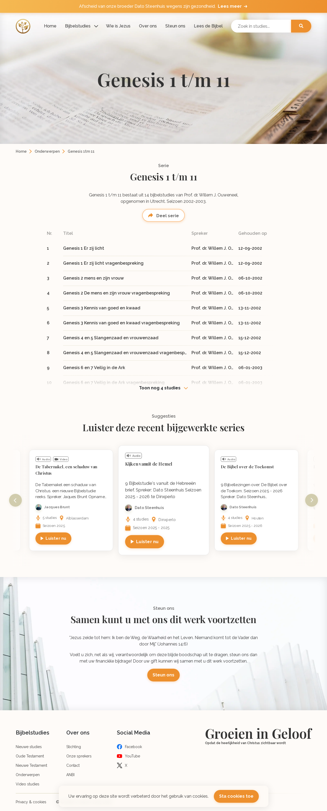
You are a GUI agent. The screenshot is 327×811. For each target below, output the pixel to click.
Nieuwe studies (29, 747)
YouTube (132, 756)
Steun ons (175, 26)
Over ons (148, 26)
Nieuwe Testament (31, 765)
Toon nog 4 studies (160, 387)
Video (63, 459)
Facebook (133, 747)
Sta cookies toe (236, 796)
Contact (73, 765)
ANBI (70, 775)
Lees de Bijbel (208, 26)
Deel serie (167, 215)
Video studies (27, 784)
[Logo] (23, 26)
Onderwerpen (47, 151)
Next (311, 500)
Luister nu (56, 538)
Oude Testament (30, 756)
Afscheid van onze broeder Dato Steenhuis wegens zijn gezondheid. (163, 6)
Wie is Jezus (118, 26)
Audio (46, 459)
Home (50, 26)
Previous (15, 500)
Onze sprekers (79, 756)
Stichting (73, 747)
